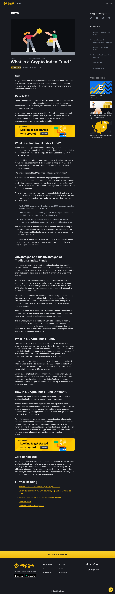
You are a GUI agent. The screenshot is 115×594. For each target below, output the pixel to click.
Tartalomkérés (63, 569)
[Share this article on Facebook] (97, 18)
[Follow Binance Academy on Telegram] (94, 564)
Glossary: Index (25, 502)
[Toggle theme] (111, 3)
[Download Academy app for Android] (30, 576)
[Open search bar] (102, 3)
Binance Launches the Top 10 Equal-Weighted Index (39, 487)
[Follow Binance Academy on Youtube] (97, 564)
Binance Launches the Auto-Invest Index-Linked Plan (40, 498)
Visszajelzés (63, 572)
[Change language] (107, 3)
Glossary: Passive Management (31, 506)
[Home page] (8, 3)
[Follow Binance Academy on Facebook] (87, 564)
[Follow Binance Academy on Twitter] (90, 564)
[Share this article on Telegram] (103, 18)
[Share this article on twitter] (91, 18)
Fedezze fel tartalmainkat (57, 554)
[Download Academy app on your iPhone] (19, 576)
